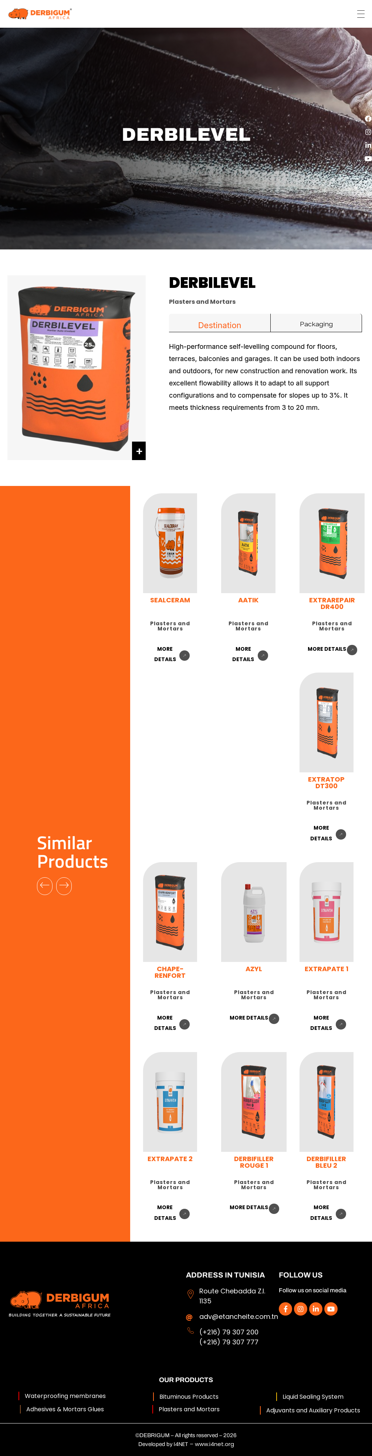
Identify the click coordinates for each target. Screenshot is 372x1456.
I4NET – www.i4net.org (204, 1444)
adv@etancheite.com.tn (238, 1316)
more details (327, 649)
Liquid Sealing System (313, 1396)
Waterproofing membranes (65, 1396)
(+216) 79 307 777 (228, 1342)
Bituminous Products (189, 1396)
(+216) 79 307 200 (228, 1332)
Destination (219, 325)
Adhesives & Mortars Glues (65, 1409)
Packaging (316, 324)
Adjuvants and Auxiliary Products (313, 1410)
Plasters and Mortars (189, 1409)
